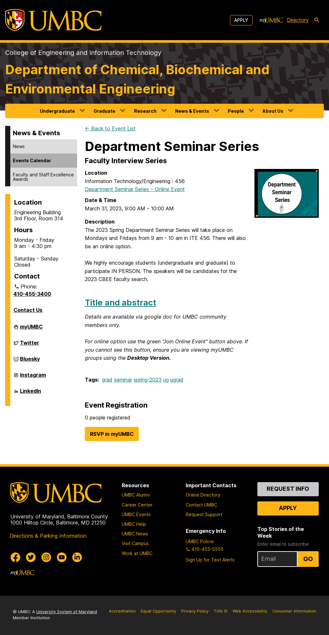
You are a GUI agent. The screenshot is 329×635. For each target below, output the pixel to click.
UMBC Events (136, 514)
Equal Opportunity (158, 611)
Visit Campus (135, 543)
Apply (241, 20)
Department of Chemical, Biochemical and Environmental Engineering (137, 79)
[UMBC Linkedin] (77, 557)
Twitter (29, 345)
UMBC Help (134, 524)
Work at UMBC (137, 553)
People (236, 111)
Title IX (220, 611)
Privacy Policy (195, 611)
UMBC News (135, 533)
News (19, 146)
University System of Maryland (66, 611)
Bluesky (30, 361)
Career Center (137, 504)
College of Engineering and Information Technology (83, 53)
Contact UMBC (201, 504)
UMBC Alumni (136, 495)
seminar (123, 379)
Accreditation (122, 611)
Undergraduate (57, 111)
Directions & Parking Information (48, 536)
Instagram (33, 377)
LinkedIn (30, 393)
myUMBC (31, 329)
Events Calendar (32, 160)
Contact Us (27, 310)
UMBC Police (199, 541)
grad (107, 379)
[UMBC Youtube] (62, 557)
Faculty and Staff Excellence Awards (43, 177)
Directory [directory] (298, 20)
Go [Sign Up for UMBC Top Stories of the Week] (308, 559)
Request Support (204, 514)
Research (145, 111)
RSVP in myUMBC (112, 434)
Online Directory (203, 495)
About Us (272, 111)
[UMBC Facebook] (15, 557)
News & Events (192, 111)
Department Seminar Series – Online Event (135, 189)
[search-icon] (317, 20)
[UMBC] (53, 20)
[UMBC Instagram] (46, 557)
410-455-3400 (32, 294)
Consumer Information (294, 611)
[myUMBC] (271, 20)
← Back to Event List (110, 128)
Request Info (288, 488)
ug (166, 379)
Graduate (104, 111)
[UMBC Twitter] (31, 557)
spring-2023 (148, 379)
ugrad (176, 379)
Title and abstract (120, 302)
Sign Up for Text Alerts (210, 559)
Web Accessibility (250, 611)
